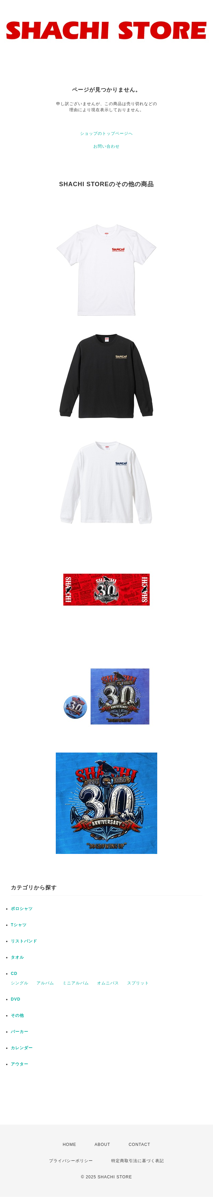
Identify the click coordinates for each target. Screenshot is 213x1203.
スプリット (138, 983)
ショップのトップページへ (106, 133)
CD (14, 973)
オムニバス (108, 983)
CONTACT (139, 1144)
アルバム (45, 983)
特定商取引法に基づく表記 (137, 1160)
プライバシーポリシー (71, 1160)
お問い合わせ (106, 146)
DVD (15, 999)
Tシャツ (19, 925)
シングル (19, 983)
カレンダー (22, 1048)
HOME (69, 1144)
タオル (17, 957)
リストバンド (24, 941)
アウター (19, 1064)
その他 (17, 1015)
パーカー (19, 1031)
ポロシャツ (22, 908)
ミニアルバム (76, 983)
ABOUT (102, 1144)
